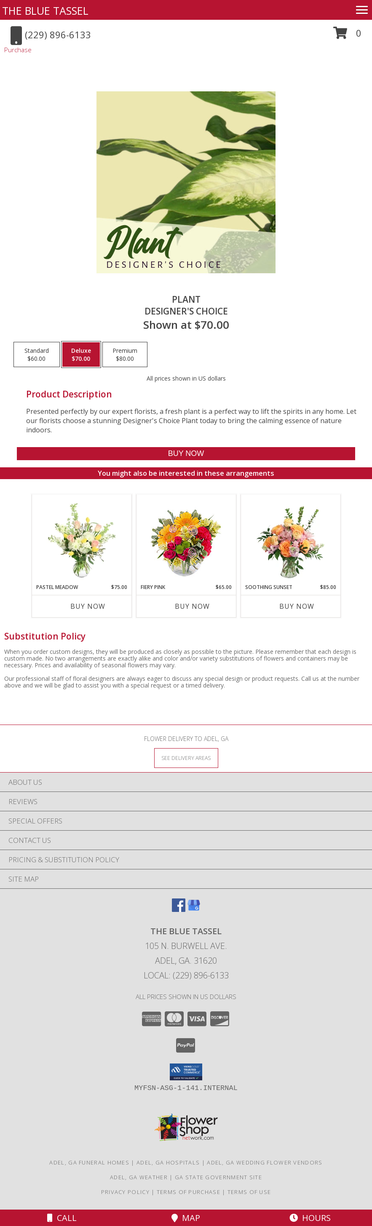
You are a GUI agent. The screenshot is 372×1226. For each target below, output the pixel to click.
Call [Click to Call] (62, 1217)
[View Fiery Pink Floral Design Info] (186, 539)
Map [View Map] (185, 1217)
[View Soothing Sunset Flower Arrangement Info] (290, 538)
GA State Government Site (218, 1177)
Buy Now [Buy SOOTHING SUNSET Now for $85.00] (296, 606)
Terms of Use (249, 1192)
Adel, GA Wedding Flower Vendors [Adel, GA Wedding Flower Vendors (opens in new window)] (264, 1162)
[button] (347, 36)
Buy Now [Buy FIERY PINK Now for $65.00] (192, 606)
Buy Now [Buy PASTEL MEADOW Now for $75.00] (87, 606)
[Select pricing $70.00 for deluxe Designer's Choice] (81, 354)
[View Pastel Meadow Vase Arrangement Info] (81, 538)
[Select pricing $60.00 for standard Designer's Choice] (36, 354)
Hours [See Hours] (310, 1217)
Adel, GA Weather (139, 1177)
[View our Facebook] (178, 909)
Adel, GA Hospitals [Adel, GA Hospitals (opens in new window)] (168, 1162)
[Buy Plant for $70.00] (186, 453)
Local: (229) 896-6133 (186, 975)
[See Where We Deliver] (186, 758)
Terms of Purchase (188, 1192)
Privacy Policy (125, 1192)
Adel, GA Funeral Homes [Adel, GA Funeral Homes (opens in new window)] (89, 1162)
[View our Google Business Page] (194, 909)
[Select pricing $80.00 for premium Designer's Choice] (125, 354)
